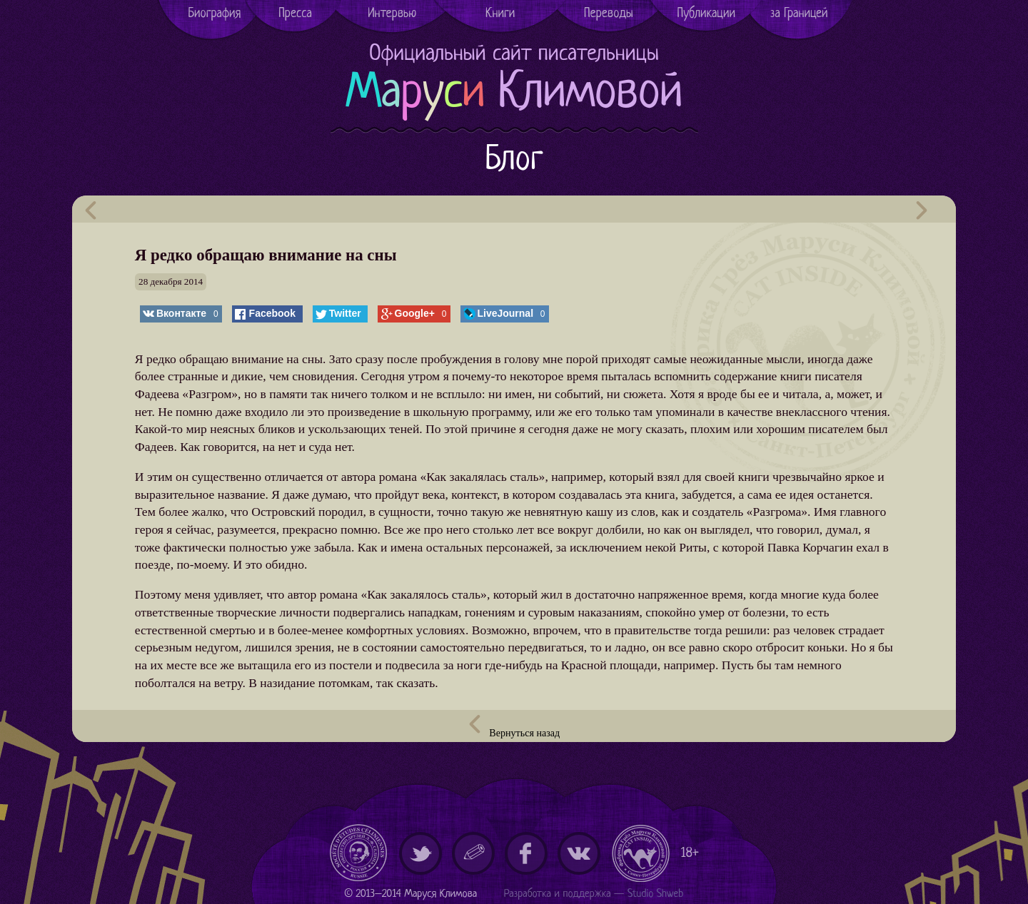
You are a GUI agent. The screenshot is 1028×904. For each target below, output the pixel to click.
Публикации (706, 14)
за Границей (799, 14)
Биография (214, 14)
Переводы (608, 14)
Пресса (295, 14)
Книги (500, 14)
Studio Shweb (656, 894)
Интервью (392, 14)
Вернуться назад (514, 726)
